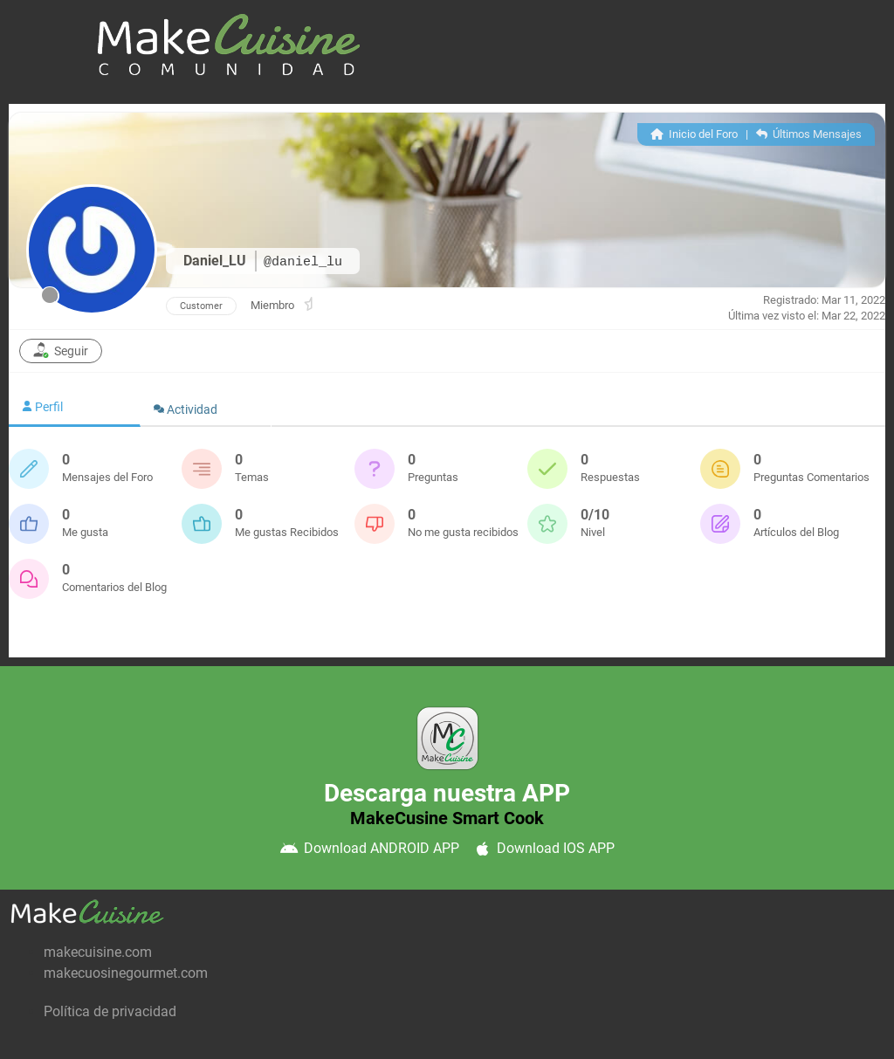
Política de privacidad (110, 1011)
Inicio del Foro (694, 134)
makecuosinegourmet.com (126, 973)
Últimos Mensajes (809, 134)
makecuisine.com (98, 952)
